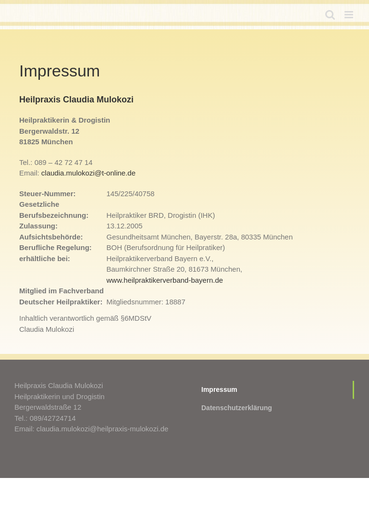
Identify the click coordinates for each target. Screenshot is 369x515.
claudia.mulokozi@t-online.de (88, 173)
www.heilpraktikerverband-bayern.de (165, 280)
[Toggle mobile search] (330, 15)
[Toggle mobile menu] (349, 15)
